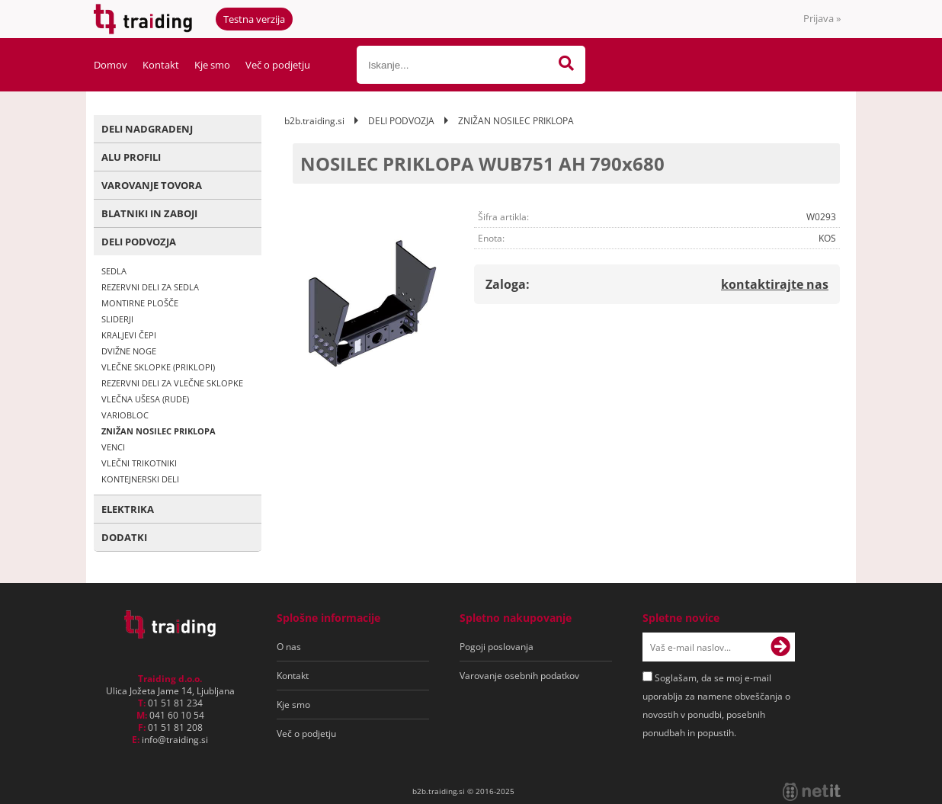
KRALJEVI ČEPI (128, 335)
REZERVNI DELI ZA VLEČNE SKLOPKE (172, 383)
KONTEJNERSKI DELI (140, 479)
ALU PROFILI (131, 157)
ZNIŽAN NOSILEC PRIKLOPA (158, 431)
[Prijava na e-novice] (780, 647)
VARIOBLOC (125, 415)
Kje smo (212, 65)
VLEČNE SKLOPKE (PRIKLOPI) (158, 367)
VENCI (113, 447)
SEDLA (114, 271)
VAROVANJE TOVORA (151, 185)
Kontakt (161, 65)
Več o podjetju (277, 65)
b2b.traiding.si (314, 120)
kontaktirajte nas (774, 284)
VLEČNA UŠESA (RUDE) (145, 399)
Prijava (822, 18)
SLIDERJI (117, 319)
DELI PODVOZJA (138, 241)
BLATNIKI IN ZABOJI (149, 213)
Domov (110, 65)
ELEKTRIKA (127, 509)
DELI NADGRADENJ (147, 129)
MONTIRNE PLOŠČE (139, 303)
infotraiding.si (175, 739)
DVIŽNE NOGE (128, 351)
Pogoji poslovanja (496, 646)
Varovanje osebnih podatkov (519, 675)
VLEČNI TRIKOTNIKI (139, 463)
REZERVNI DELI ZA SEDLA (150, 287)
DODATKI (124, 537)
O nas (289, 646)
